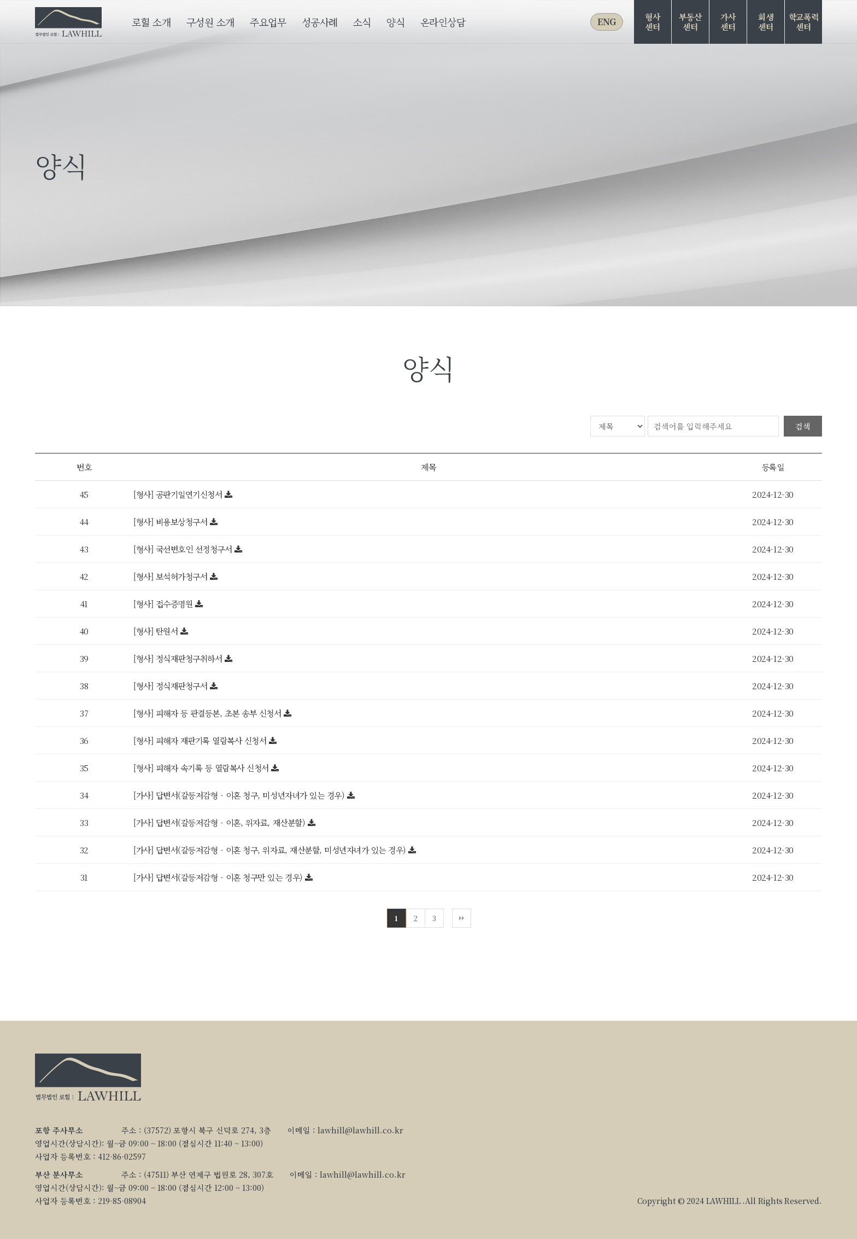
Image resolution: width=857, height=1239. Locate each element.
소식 (362, 22)
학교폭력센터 (804, 21)
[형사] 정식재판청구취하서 (179, 658)
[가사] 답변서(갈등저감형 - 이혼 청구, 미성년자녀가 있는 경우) (240, 795)
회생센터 (765, 21)
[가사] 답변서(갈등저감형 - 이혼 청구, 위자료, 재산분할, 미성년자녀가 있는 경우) (270, 850)
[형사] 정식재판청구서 (171, 685)
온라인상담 (443, 22)
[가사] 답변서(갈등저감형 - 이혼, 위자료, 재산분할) (220, 822)
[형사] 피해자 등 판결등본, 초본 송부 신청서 (208, 713)
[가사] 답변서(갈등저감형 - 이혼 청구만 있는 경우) (219, 877)
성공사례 (320, 22)
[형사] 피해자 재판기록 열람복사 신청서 (201, 740)
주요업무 (268, 22)
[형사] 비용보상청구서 (171, 521)
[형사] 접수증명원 (164, 603)
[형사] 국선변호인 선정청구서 (183, 549)
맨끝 (461, 918)
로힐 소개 (151, 22)
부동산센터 (690, 21)
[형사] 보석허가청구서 (171, 576)
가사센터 (727, 21)
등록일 (773, 467)
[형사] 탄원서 (156, 631)
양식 (395, 22)
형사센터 (652, 21)
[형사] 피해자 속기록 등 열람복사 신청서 (202, 767)
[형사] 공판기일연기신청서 (179, 494)
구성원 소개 (210, 22)
